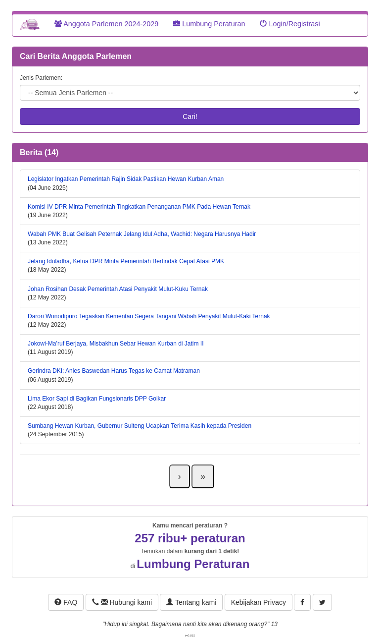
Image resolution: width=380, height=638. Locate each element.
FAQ (65, 602)
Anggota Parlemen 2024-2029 (106, 24)
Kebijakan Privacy (258, 602)
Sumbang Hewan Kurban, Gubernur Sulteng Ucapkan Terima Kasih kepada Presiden (139, 425)
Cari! (190, 116)
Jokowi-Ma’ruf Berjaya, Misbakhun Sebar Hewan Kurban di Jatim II (116, 343)
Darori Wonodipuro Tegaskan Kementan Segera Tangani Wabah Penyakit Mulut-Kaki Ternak (149, 316)
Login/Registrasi (290, 24)
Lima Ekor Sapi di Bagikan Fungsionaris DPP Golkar (97, 398)
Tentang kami (191, 602)
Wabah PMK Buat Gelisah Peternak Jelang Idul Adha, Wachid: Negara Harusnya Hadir (142, 234)
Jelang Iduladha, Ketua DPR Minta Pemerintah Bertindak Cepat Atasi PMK (126, 261)
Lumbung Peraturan (209, 24)
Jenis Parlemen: (41, 77)
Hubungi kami (122, 602)
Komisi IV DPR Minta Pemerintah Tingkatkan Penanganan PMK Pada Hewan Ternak (139, 206)
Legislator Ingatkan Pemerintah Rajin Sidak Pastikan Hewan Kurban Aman (126, 178)
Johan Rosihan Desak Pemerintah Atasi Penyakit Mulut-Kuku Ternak (118, 289)
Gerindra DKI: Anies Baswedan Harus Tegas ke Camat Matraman (114, 370)
